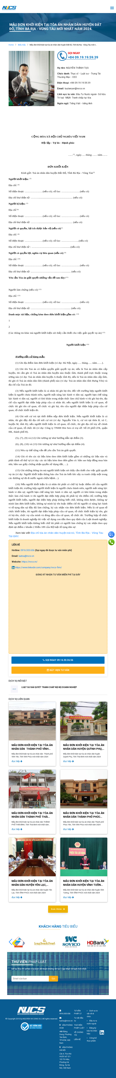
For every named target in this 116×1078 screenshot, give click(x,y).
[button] (105, 942)
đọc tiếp (17, 761)
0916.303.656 (27, 550)
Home (11, 45)
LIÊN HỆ (77, 1039)
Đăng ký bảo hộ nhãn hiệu (92, 1031)
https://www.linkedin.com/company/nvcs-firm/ (37, 567)
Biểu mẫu (22, 45)
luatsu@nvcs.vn (26, 556)
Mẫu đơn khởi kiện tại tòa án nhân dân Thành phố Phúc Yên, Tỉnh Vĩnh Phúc (83, 817)
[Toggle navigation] (112, 8)
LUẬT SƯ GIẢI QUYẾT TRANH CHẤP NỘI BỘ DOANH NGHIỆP (49, 687)
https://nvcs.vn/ (30, 561)
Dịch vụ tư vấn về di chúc (92, 1014)
